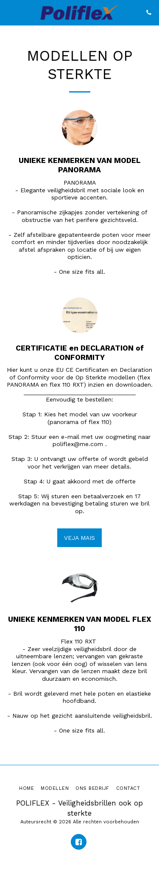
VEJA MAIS (79, 537)
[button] (9, 12)
